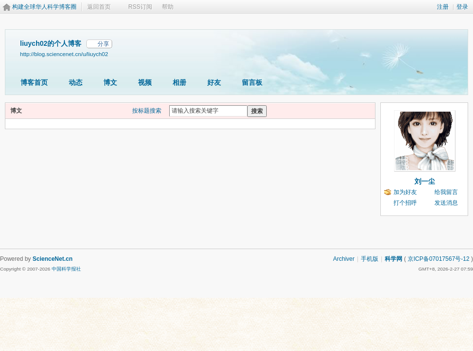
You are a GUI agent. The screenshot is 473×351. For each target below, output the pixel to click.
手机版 (369, 258)
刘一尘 (424, 181)
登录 (462, 6)
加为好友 (405, 192)
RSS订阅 (140, 6)
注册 (443, 6)
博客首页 (34, 82)
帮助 (168, 6)
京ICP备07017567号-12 (439, 258)
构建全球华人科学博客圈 (44, 6)
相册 (179, 82)
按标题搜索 (146, 110)
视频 (145, 82)
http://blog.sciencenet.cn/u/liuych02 (64, 54)
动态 (75, 82)
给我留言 (446, 192)
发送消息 (446, 202)
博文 (110, 82)
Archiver (344, 258)
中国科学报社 (66, 269)
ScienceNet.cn (53, 258)
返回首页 (99, 6)
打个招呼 (405, 202)
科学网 (393, 258)
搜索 (257, 111)
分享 (103, 43)
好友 (214, 82)
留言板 (252, 82)
